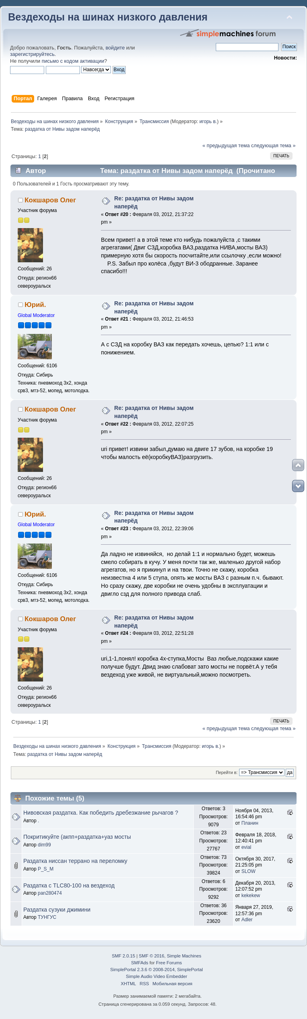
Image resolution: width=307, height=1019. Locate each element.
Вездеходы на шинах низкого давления (108, 17)
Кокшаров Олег (50, 200)
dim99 (44, 845)
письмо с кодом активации (73, 61)
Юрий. (35, 305)
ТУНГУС (47, 917)
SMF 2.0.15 (123, 955)
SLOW (249, 871)
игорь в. (208, 121)
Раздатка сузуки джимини (56, 909)
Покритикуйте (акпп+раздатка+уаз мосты (77, 837)
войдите (115, 48)
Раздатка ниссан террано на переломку (75, 861)
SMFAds (139, 962)
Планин (250, 823)
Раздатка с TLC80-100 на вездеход (69, 885)
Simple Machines (184, 955)
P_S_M (45, 869)
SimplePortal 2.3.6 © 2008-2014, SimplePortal (156, 969)
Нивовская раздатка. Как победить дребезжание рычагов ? (100, 812)
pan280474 (50, 893)
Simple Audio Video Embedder (156, 976)
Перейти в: (226, 772)
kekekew (251, 895)
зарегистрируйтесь (32, 54)
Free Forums (169, 962)
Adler (247, 919)
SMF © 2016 (151, 955)
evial (247, 847)
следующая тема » (273, 145)
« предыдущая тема (226, 145)
